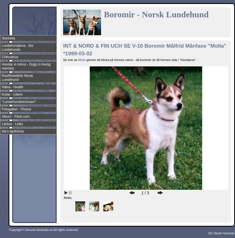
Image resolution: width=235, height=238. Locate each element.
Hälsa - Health (12, 87)
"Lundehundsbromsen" (19, 102)
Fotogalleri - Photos (16, 109)
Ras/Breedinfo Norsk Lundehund (17, 78)
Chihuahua (10, 57)
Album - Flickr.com (16, 117)
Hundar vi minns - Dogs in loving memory (26, 66)
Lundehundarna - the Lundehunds (17, 48)
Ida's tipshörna (13, 131)
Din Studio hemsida (221, 233)
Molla (82, 60)
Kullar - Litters (12, 94)
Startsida (8, 38)
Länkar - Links (12, 124)
